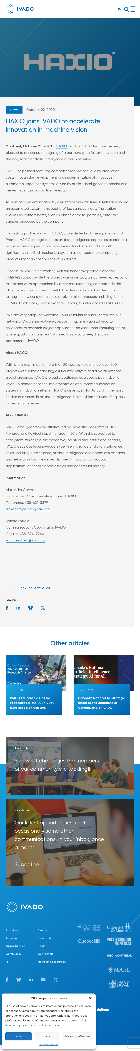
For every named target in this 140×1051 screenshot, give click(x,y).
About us (12, 930)
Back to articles (28, 588)
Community (13, 954)
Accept (18, 1036)
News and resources (52, 961)
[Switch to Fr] (22, 962)
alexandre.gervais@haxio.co (28, 509)
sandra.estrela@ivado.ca (25, 540)
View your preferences (77, 1036)
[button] (90, 998)
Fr (119, 9)
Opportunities (15, 946)
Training (11, 938)
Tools (41, 946)
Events (42, 930)
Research (44, 938)
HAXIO (61, 146)
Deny (47, 1036)
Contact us (45, 954)
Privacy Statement (48, 1044)
